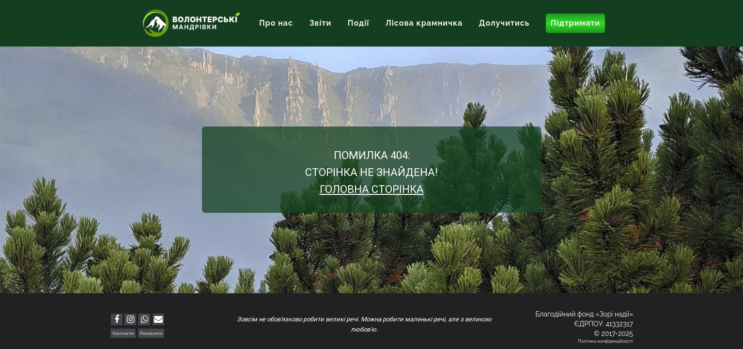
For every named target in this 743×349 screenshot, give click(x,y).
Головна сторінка (372, 189)
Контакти (123, 333)
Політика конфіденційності (605, 341)
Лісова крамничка (424, 23)
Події (359, 23)
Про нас (276, 23)
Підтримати (575, 23)
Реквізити (151, 333)
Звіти (321, 23)
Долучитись (504, 23)
